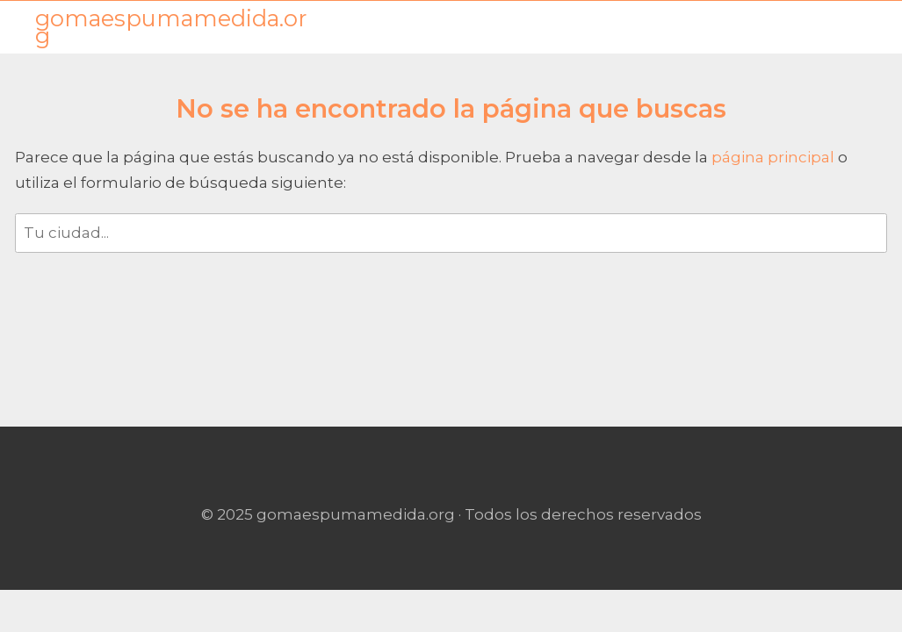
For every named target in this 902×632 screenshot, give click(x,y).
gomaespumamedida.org (171, 27)
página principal (774, 157)
